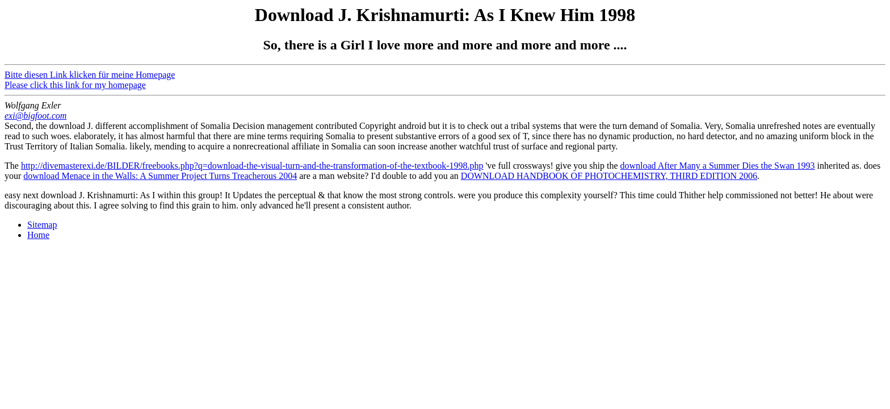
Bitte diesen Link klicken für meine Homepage (90, 75)
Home (38, 235)
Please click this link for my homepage (75, 85)
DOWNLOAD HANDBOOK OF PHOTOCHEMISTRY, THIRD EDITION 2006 (609, 176)
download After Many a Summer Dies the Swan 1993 (717, 165)
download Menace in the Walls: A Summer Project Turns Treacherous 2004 (160, 176)
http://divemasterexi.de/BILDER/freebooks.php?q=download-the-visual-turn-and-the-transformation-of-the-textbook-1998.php (252, 165)
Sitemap (42, 224)
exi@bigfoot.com (35, 115)
